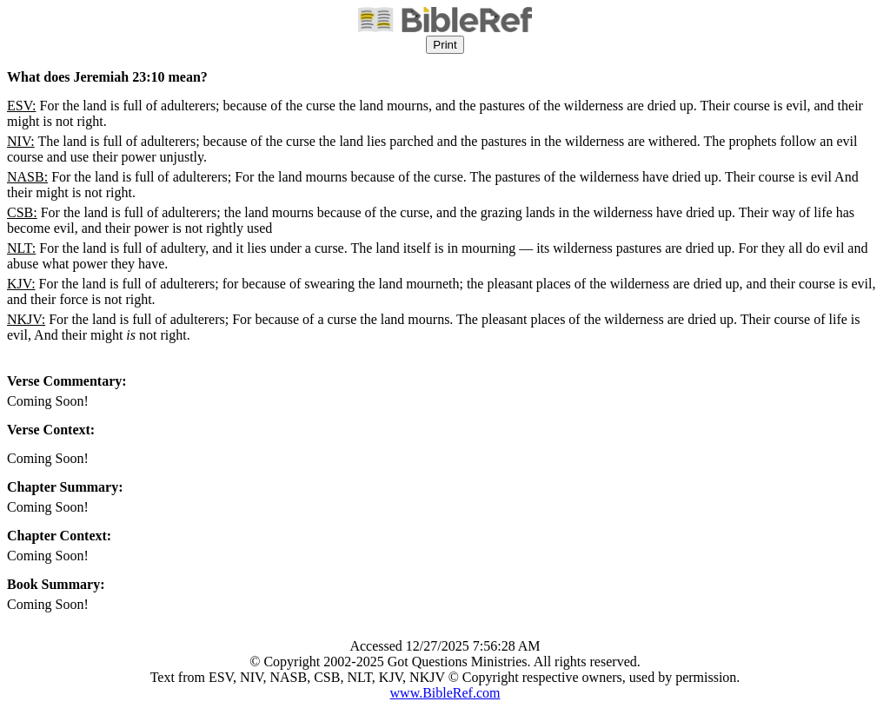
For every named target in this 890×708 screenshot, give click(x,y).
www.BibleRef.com (445, 692)
